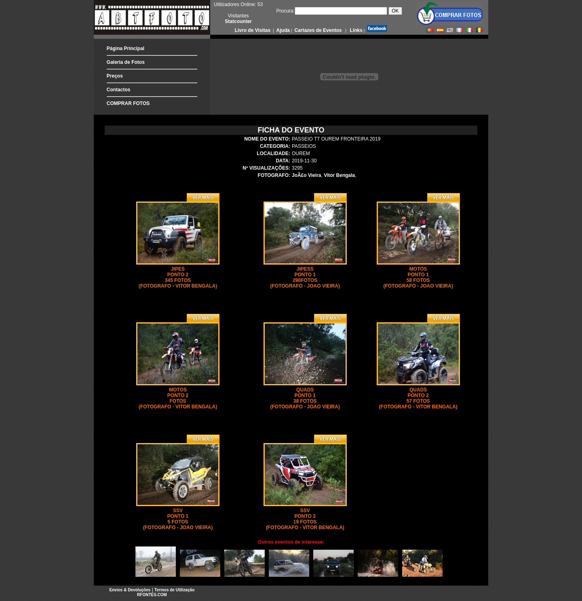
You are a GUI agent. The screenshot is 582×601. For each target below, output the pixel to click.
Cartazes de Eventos (317, 30)
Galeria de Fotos (126, 62)
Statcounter (238, 21)
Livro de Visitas (253, 30)
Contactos (119, 89)
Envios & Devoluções (130, 590)
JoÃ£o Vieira (306, 175)
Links (355, 30)
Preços (115, 76)
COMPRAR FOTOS (128, 103)
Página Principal (125, 48)
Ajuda (282, 30)
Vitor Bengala (339, 175)
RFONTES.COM (152, 595)
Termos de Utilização (174, 590)
